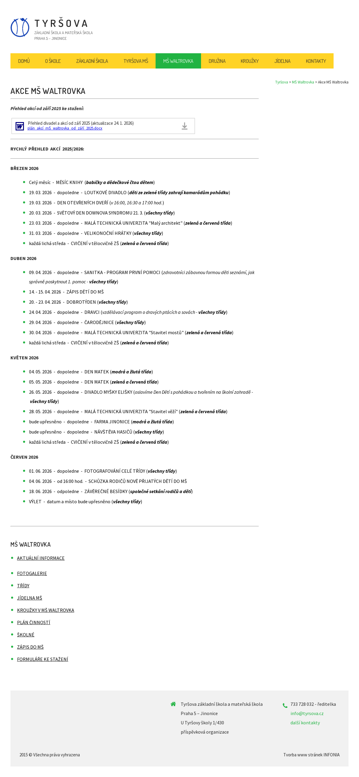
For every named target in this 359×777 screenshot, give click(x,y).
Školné (25, 635)
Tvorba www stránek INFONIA (311, 754)
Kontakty (316, 61)
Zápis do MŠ (30, 647)
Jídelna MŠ (29, 598)
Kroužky (250, 61)
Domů (24, 61)
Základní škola (92, 61)
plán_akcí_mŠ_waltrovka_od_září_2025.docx (65, 128)
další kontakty (305, 723)
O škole (53, 61)
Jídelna (282, 61)
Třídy (23, 586)
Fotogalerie (32, 573)
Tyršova (281, 82)
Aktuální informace (41, 558)
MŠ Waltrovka (303, 82)
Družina (217, 61)
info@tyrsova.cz (307, 713)
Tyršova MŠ (136, 61)
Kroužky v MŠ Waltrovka (45, 610)
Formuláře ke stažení (42, 659)
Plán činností (33, 622)
